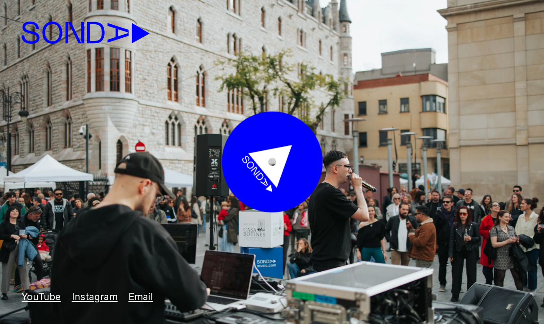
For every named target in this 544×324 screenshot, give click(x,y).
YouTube (41, 296)
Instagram (95, 296)
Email (140, 296)
